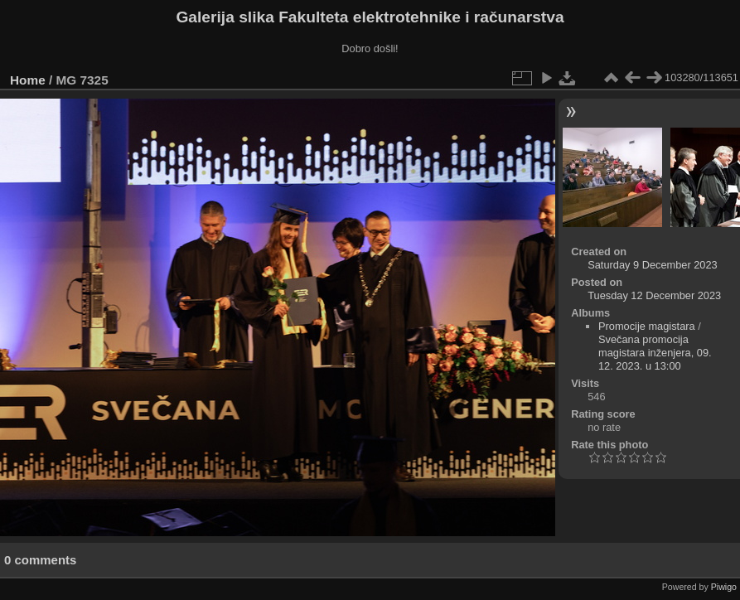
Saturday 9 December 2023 (653, 265)
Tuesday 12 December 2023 (654, 295)
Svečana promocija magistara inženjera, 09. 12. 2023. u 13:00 (655, 352)
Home (28, 80)
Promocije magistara (646, 326)
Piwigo (724, 587)
